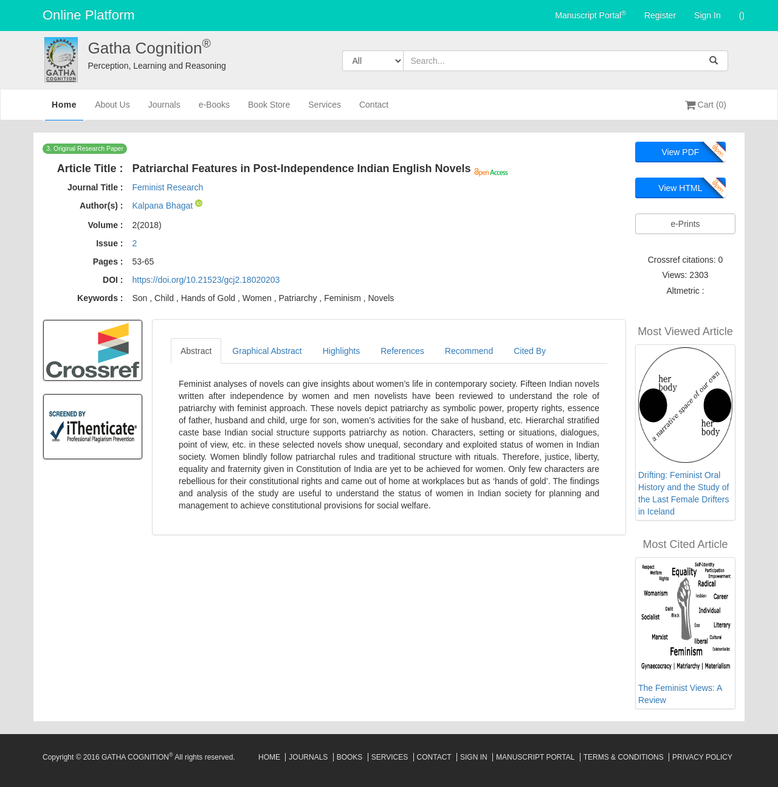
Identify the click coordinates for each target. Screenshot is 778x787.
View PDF (680, 152)
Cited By (530, 351)
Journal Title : (95, 187)
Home (64, 109)
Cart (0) (705, 104)
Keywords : (100, 298)
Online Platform (89, 15)
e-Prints (685, 224)
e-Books (214, 110)
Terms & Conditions (624, 757)
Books (350, 757)
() (742, 15)
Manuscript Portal (590, 14)
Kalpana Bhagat (163, 205)
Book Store (269, 110)
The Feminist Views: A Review (679, 694)
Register (660, 15)
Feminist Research (167, 187)
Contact (374, 110)
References (402, 351)
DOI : (113, 280)
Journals (164, 110)
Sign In (707, 15)
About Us (112, 110)
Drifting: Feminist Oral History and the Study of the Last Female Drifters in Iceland (683, 493)
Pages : (108, 261)
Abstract (196, 351)
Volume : (105, 225)
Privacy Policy (702, 757)
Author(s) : (101, 205)
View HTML (680, 188)
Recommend (469, 351)
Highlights (341, 351)
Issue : (109, 243)
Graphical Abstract (266, 351)
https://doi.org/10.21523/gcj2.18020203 (206, 280)
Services (324, 110)
